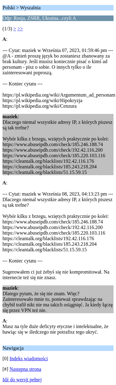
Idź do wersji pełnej (22, 379)
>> (20, 28)
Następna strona (25, 369)
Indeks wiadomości (29, 358)
